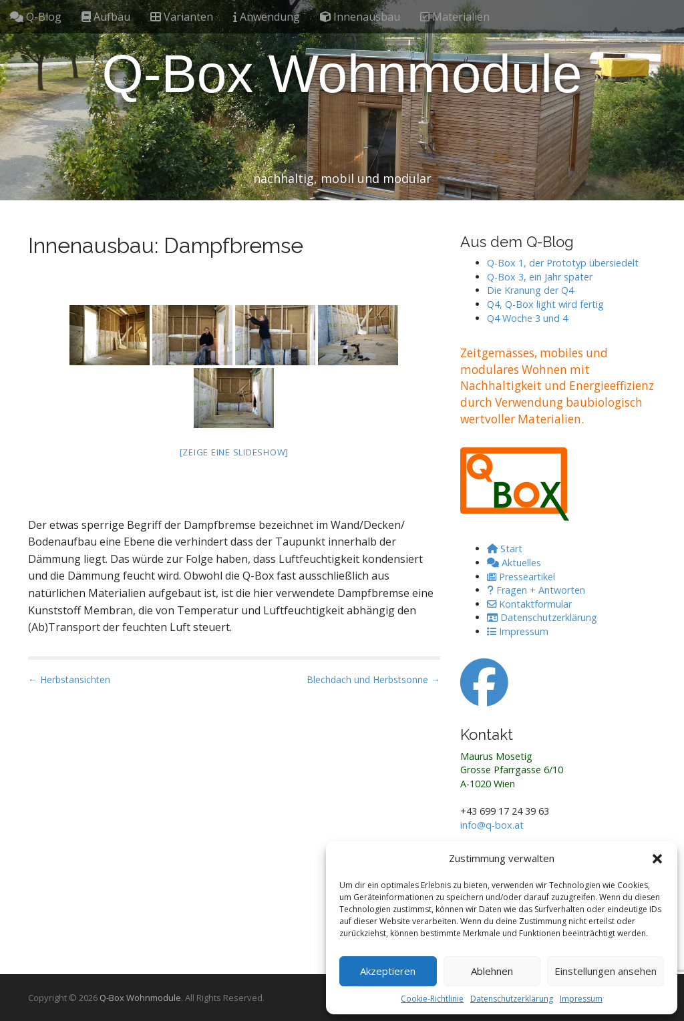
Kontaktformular (529, 604)
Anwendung (266, 16)
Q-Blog (35, 16)
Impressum (581, 998)
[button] (657, 858)
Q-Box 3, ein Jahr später (539, 276)
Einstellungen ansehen (605, 971)
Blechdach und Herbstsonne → (373, 679)
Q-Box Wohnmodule (342, 74)
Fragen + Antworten (536, 590)
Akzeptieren (387, 971)
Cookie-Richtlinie (432, 998)
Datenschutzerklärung (511, 998)
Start (504, 548)
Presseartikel (521, 576)
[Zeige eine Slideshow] (234, 452)
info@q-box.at (492, 825)
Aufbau (105, 16)
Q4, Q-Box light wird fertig (545, 304)
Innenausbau (360, 16)
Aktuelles (514, 562)
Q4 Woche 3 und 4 (527, 318)
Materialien (455, 16)
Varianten (181, 16)
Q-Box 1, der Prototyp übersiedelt (563, 262)
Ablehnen (492, 971)
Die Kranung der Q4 (530, 290)
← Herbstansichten (69, 679)
